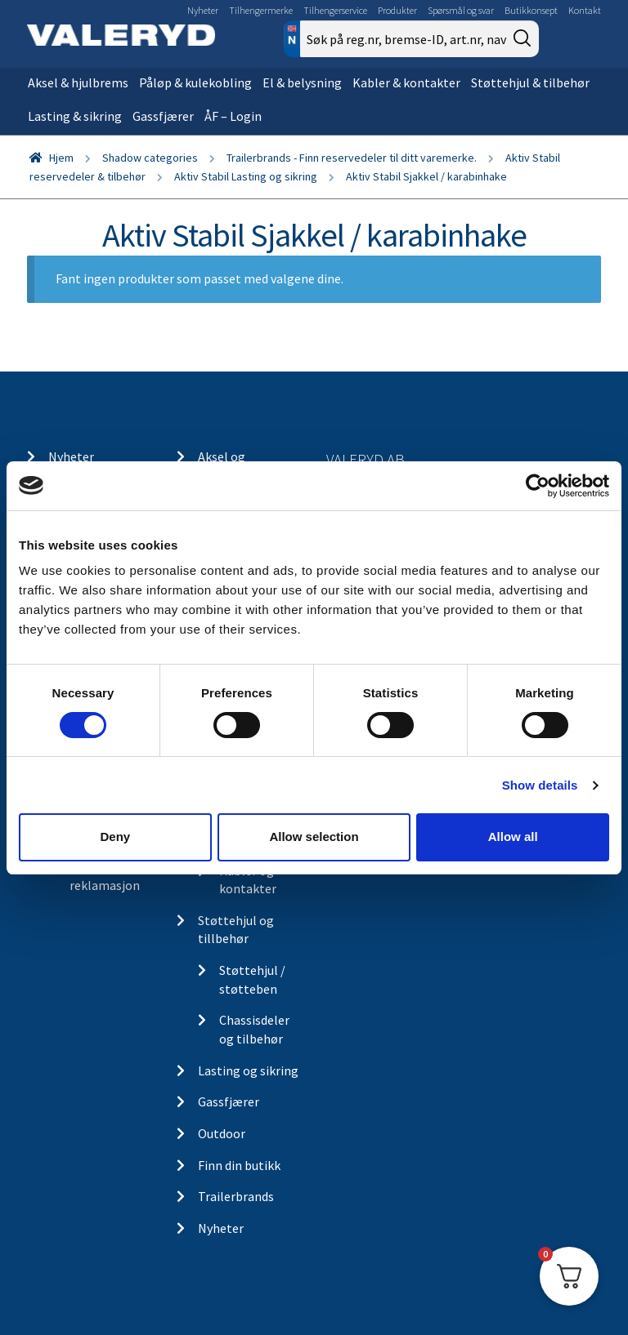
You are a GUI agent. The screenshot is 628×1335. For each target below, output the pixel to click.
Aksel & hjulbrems (78, 82)
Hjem (61, 157)
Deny (115, 836)
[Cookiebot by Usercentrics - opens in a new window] (537, 485)
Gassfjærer (163, 116)
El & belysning (302, 82)
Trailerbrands (236, 1196)
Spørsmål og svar (461, 10)
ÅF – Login (233, 116)
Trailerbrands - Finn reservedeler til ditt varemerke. (352, 157)
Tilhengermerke (261, 10)
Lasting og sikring (248, 1070)
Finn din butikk (239, 1165)
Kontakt (584, 10)
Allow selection (313, 836)
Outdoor (221, 1133)
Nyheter (202, 10)
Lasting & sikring (75, 116)
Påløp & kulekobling (195, 82)
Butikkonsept (531, 10)
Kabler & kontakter (406, 82)
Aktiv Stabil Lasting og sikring (245, 176)
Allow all (513, 836)
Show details (540, 785)
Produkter (397, 10)
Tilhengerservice (335, 10)
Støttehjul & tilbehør (530, 82)
